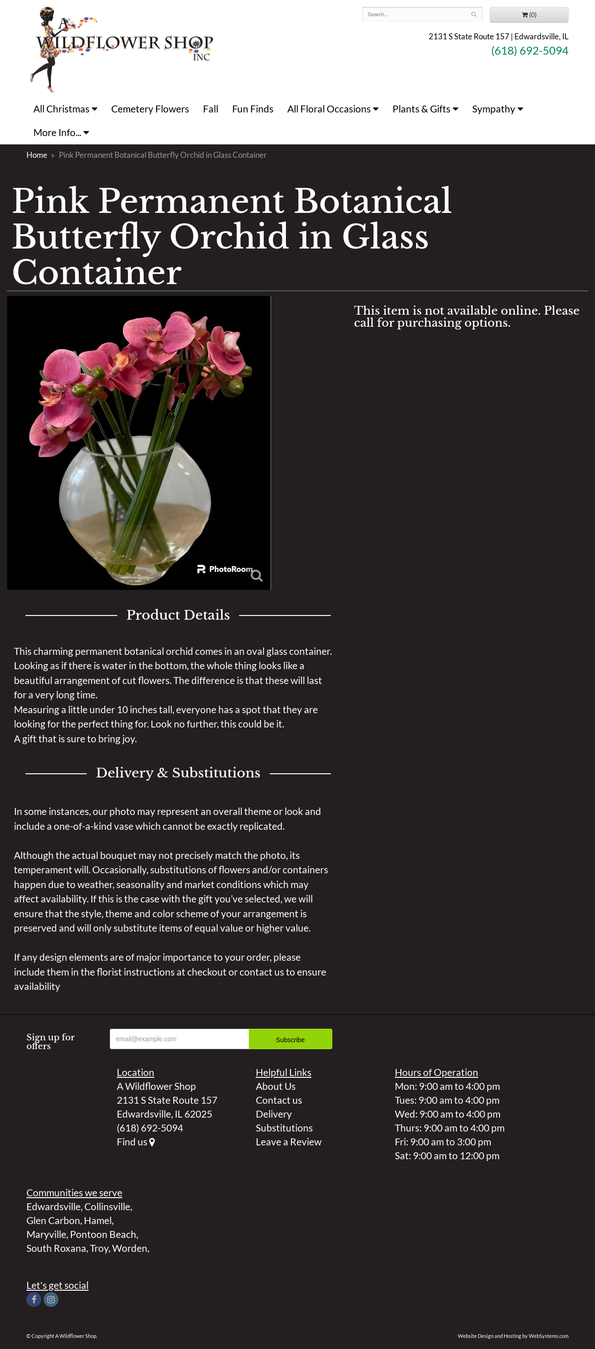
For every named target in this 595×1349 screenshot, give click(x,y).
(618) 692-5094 (530, 50)
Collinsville (107, 1206)
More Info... (57, 132)
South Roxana (56, 1248)
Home (36, 155)
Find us (136, 1141)
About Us (276, 1086)
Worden (129, 1248)
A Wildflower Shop (122, 48)
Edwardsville (53, 1206)
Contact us (279, 1100)
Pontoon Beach (103, 1234)
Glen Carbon (53, 1220)
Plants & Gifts (421, 108)
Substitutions (284, 1127)
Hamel (98, 1220)
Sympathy (493, 108)
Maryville (46, 1234)
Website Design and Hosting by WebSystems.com (513, 1336)
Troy (99, 1248)
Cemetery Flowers (150, 108)
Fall (210, 108)
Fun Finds (252, 108)
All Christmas (61, 108)
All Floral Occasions (329, 108)
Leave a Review (289, 1141)
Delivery (274, 1113)
